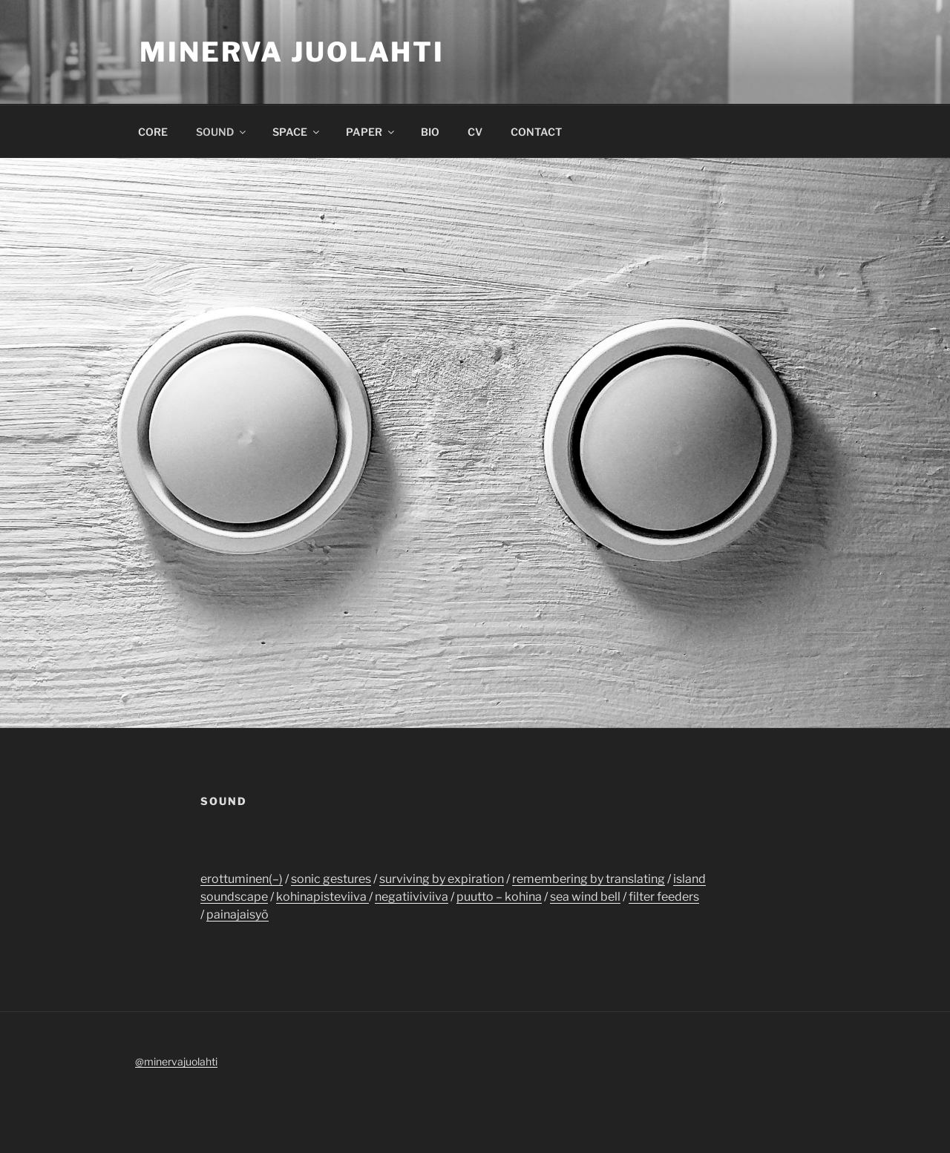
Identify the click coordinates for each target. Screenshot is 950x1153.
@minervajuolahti (176, 1061)
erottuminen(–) (241, 879)
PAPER (371, 131)
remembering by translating (588, 879)
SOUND (222, 131)
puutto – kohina (499, 897)
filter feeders (664, 897)
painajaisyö (237, 914)
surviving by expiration (441, 879)
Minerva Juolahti (292, 52)
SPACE (296, 131)
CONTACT (536, 131)
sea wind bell (585, 897)
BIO (430, 131)
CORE (153, 131)
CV (475, 131)
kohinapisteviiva (322, 897)
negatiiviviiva (411, 897)
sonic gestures (331, 879)
